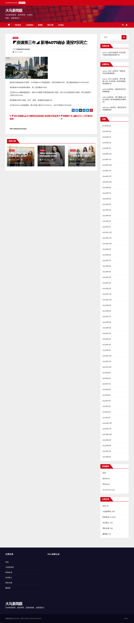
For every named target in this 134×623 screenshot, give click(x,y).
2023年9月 (106, 249)
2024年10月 (107, 182)
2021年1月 (106, 418)
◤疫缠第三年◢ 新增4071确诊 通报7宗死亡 (50, 42)
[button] (123, 25)
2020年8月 (106, 446)
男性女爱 (50, 25)
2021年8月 (106, 378)
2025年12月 (107, 154)
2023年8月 (106, 255)
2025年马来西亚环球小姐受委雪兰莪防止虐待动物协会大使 (81, 156)
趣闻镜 (40, 25)
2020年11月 (107, 429)
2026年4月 (106, 131)
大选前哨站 (29, 25)
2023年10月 (107, 244)
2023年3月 (106, 283)
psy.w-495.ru (107, 71)
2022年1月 (106, 350)
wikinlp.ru (106, 107)
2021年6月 (106, 390)
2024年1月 (106, 227)
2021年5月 (106, 395)
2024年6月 (106, 199)
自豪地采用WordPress (12, 618)
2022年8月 (106, 311)
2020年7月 (106, 451)
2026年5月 (106, 126)
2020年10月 (107, 434)
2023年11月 (106, 238)
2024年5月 (106, 204)
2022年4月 (106, 333)
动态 (104, 506)
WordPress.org (108, 490)
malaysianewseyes (23, 49)
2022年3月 (106, 339)
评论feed (106, 484)
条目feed (106, 479)
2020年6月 (106, 457)
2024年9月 (106, 188)
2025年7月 (106, 171)
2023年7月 (106, 260)
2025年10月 (107, 165)
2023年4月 (106, 277)
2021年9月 (106, 373)
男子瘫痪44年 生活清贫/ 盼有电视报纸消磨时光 (114, 81)
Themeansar (37, 618)
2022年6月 (106, 322)
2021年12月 (106, 356)
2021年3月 (106, 406)
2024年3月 (106, 216)
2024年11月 (106, 176)
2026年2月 (106, 143)
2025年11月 (106, 159)
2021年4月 (106, 401)
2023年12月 (107, 232)
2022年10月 (107, 300)
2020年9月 (106, 440)
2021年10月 (107, 367)
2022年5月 (106, 328)
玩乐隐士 (61, 25)
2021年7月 (106, 384)
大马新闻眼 (13, 10)
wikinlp (105, 89)
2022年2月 (106, 345)
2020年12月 (107, 423)
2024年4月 (106, 210)
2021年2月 (106, 412)
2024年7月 (106, 193)
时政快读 (18, 25)
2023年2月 (106, 289)
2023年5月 (106, 272)
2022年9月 (106, 305)
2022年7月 (106, 317)
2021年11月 (106, 361)
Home (126, 618)
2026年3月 (106, 137)
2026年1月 (106, 148)
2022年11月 (106, 294)
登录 (104, 473)
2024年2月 (106, 221)
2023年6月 (106, 266)
